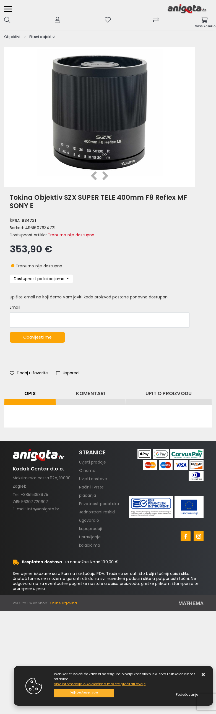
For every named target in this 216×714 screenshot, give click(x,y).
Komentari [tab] (90, 393)
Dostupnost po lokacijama (40, 278)
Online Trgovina (63, 603)
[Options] (187, 694)
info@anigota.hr (43, 509)
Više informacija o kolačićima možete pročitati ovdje (99, 684)
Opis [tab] (30, 393)
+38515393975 (34, 494)
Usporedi (67, 373)
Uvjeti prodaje (92, 462)
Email (15, 307)
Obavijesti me (37, 337)
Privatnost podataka (99, 503)
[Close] (84, 693)
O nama (87, 470)
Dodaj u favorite (29, 373)
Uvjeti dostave (93, 479)
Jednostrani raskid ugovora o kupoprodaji (97, 520)
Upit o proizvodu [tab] (168, 393)
